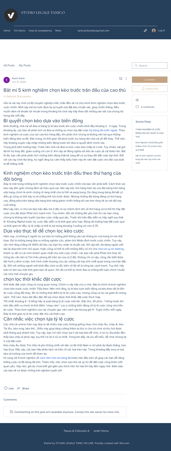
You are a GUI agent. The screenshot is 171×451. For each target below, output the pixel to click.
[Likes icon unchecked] (5, 388)
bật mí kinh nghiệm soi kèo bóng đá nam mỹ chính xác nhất (148, 159)
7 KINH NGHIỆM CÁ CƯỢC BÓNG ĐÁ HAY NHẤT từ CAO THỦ (150, 133)
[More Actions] (124, 79)
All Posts (9, 65)
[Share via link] (23, 388)
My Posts (25, 65)
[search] (150, 65)
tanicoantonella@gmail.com (93, 30)
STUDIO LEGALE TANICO (43, 12)
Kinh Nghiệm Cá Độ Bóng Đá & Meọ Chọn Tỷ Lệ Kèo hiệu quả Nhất (149, 146)
